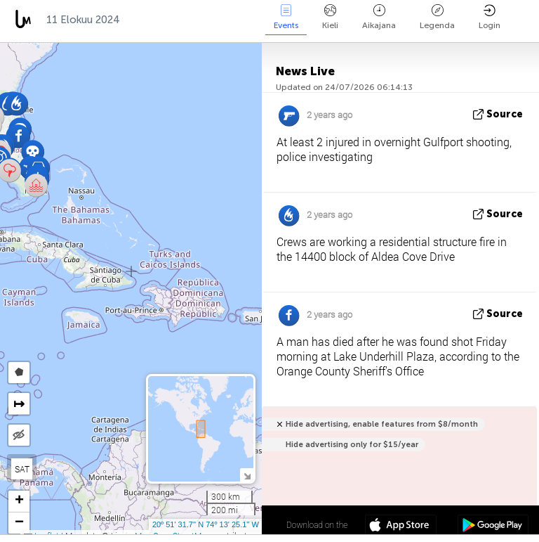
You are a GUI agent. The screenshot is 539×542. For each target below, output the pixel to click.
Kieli (330, 17)
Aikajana (379, 17)
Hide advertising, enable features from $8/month (382, 424)
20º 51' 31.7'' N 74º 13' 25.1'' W (205, 524)
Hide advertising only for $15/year (352, 444)
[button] (32, 151)
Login (489, 17)
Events (286, 17)
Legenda (437, 17)
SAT (22, 469)
